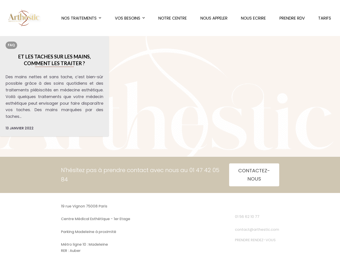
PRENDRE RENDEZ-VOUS (255, 240)
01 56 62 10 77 (247, 216)
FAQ (11, 45)
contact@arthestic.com (257, 229)
